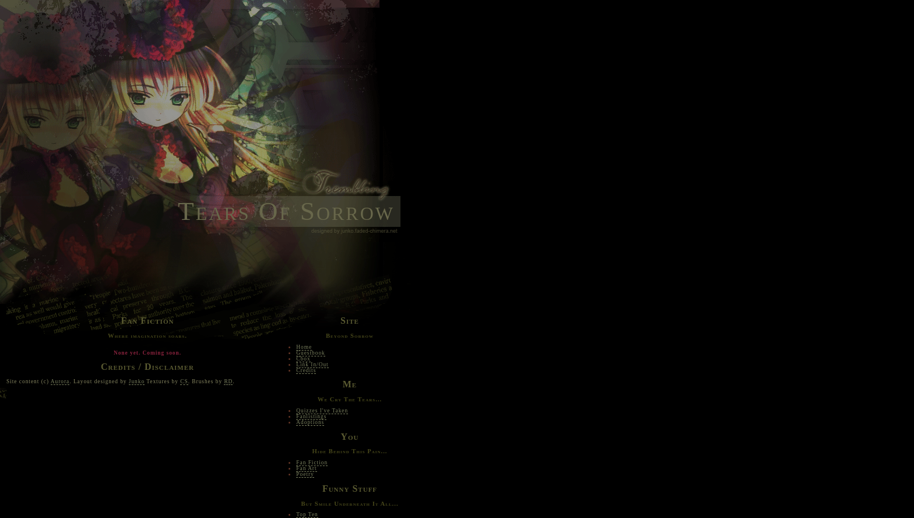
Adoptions (310, 422)
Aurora (60, 381)
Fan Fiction (312, 463)
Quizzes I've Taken (322, 411)
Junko (137, 381)
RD (228, 381)
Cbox (303, 359)
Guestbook (310, 353)
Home (304, 347)
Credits (306, 370)
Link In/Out (312, 365)
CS (184, 381)
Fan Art (306, 468)
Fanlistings (311, 416)
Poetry (305, 474)
